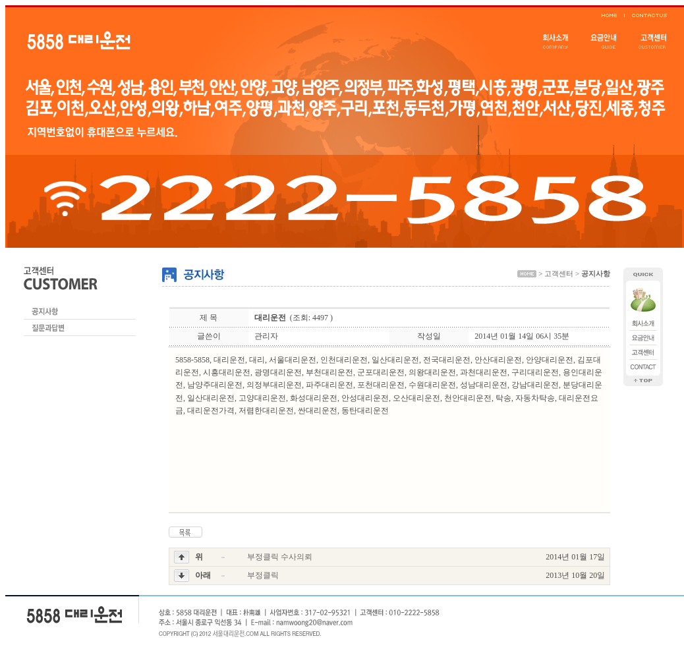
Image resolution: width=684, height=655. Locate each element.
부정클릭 (263, 575)
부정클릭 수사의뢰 (279, 556)
